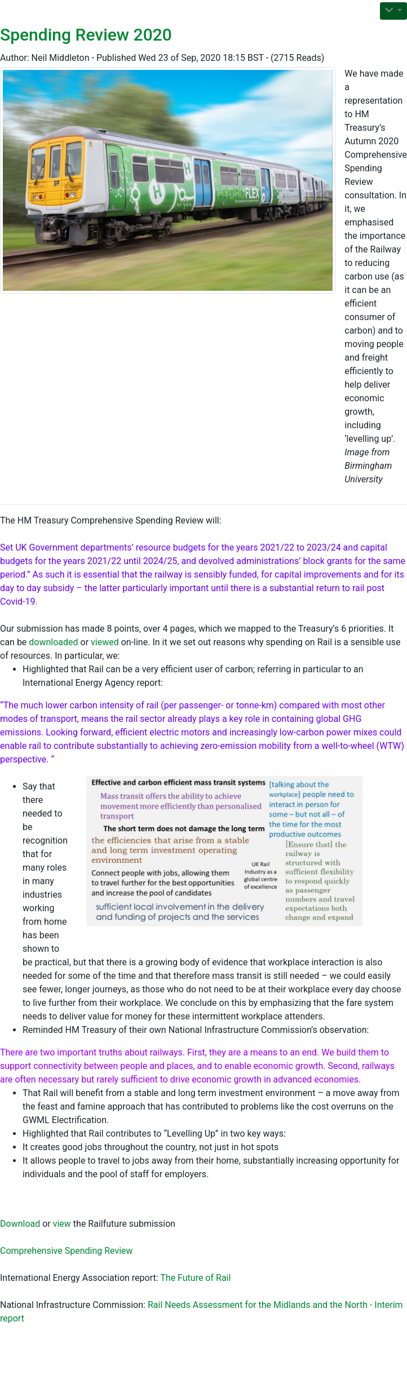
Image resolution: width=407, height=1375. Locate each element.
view (62, 1223)
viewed (105, 642)
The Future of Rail (195, 1277)
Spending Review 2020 (86, 35)
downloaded (53, 642)
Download (20, 1223)
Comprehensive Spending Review (66, 1250)
